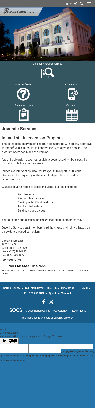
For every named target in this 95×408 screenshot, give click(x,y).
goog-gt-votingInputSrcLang (77, 351)
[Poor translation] (13, 341)
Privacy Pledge (78, 310)
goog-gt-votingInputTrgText (78, 355)
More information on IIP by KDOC (27, 265)
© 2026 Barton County (38, 310)
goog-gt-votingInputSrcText (45, 355)
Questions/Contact (60, 293)
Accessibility (60, 310)
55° (69, 3)
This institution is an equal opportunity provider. (48, 317)
